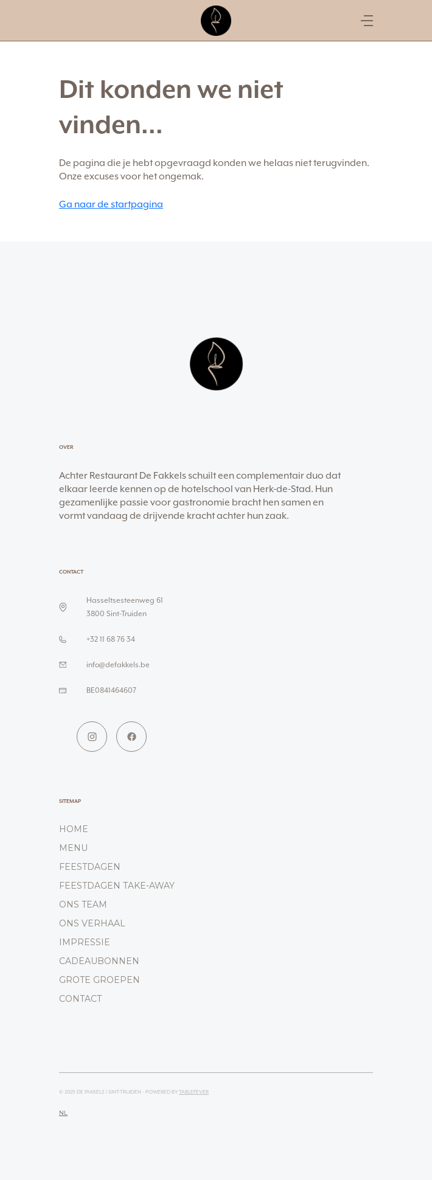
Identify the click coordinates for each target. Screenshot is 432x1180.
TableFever (194, 1092)
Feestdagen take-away (117, 885)
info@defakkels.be (118, 664)
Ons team (83, 904)
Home (73, 829)
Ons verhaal (92, 923)
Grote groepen (99, 979)
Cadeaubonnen (99, 961)
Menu (73, 847)
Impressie (84, 942)
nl (63, 1113)
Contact (80, 998)
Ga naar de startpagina (111, 204)
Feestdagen (89, 866)
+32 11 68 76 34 (110, 639)
